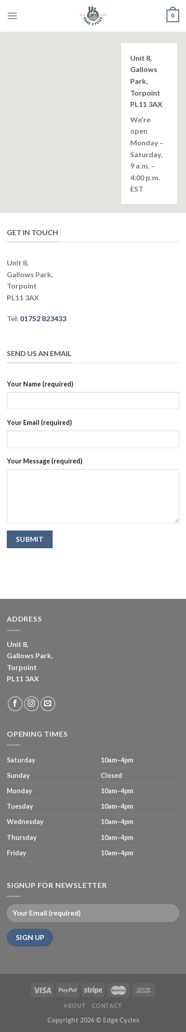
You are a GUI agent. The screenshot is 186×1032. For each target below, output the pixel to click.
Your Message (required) (45, 461)
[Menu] (12, 16)
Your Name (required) (40, 384)
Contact (107, 1006)
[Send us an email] (47, 703)
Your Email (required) (39, 422)
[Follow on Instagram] (31, 703)
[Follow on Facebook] (15, 703)
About (75, 1006)
